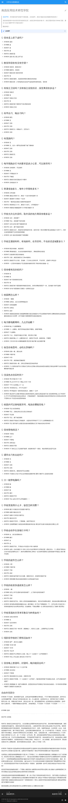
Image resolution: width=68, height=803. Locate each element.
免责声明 (5, 17)
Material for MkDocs (12, 801)
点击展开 (7, 31)
